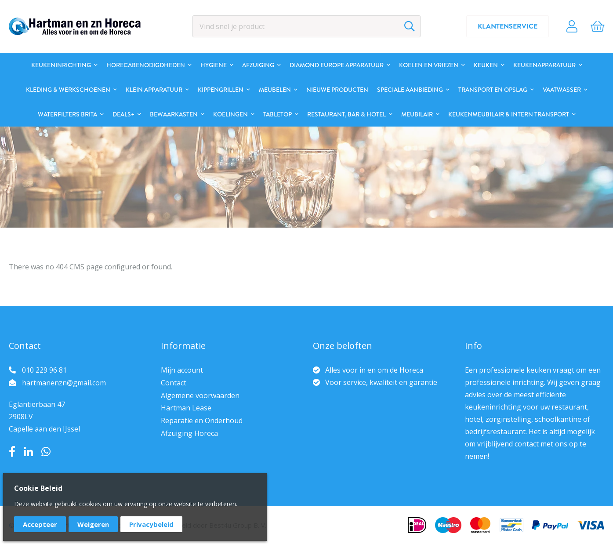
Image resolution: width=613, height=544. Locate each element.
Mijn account (182, 370)
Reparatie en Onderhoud (202, 420)
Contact (173, 383)
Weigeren (93, 524)
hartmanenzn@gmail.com (64, 383)
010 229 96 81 (44, 370)
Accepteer (40, 524)
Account (571, 26)
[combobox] (306, 26)
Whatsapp (46, 451)
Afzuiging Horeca (189, 433)
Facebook (12, 451)
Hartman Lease (186, 408)
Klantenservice (507, 26)
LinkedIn (28, 451)
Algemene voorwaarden (200, 395)
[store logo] (75, 26)
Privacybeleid (151, 524)
